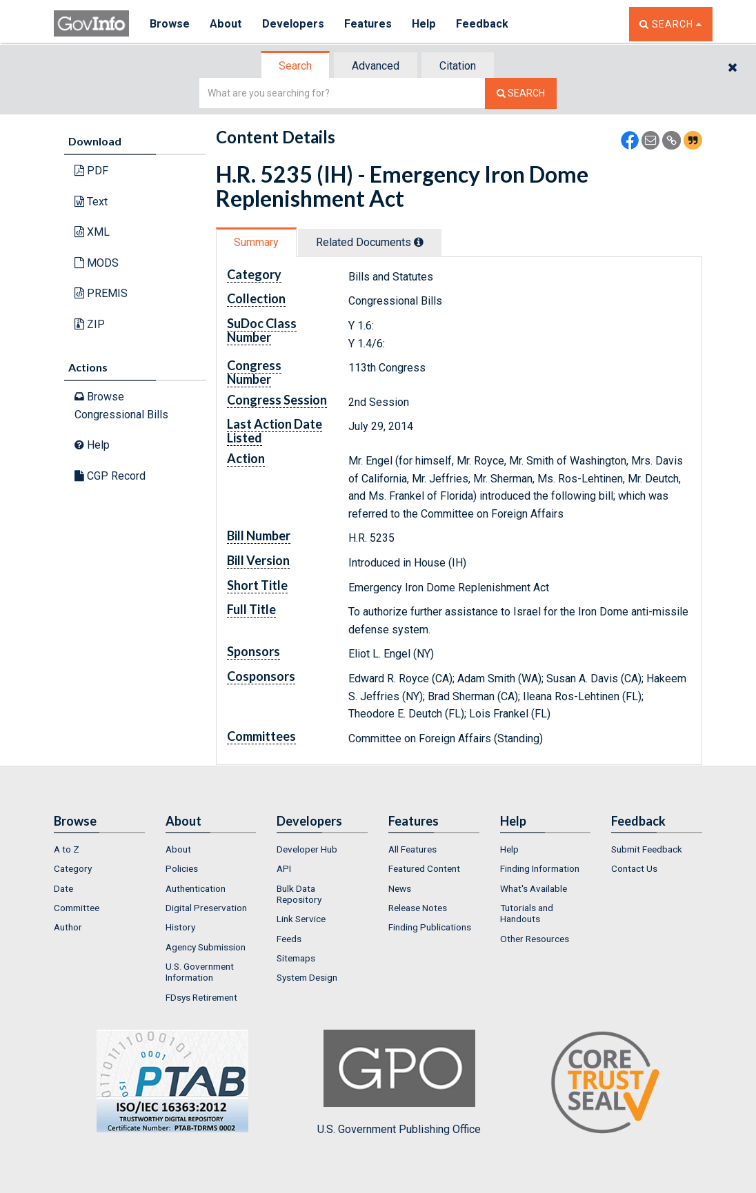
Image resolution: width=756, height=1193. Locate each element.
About (225, 23)
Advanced (375, 65)
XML (92, 231)
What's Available (533, 888)
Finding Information (539, 868)
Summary (256, 242)
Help (424, 23)
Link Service (301, 918)
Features (368, 23)
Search (295, 65)
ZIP (89, 324)
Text (91, 201)
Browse (170, 23)
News (399, 888)
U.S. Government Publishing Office (399, 1083)
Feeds (289, 938)
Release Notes (417, 907)
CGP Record (110, 475)
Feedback (482, 23)
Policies (182, 868)
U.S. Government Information (200, 972)
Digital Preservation (206, 907)
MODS (96, 262)
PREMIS (101, 293)
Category (73, 868)
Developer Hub (307, 849)
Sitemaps (296, 957)
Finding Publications (429, 926)
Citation (457, 65)
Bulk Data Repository (299, 894)
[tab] (296, 66)
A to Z (66, 849)
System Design (307, 977)
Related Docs (370, 242)
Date (63, 888)
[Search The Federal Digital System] (521, 93)
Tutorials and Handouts (526, 913)
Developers (293, 23)
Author (68, 926)
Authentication (196, 888)
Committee (76, 907)
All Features (412, 849)
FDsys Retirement (201, 997)
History (180, 926)
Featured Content (424, 868)
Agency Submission (206, 946)
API (284, 868)
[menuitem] (99, 849)
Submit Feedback (646, 849)
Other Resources (534, 938)
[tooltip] (419, 241)
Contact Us (634, 868)
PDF (91, 170)
